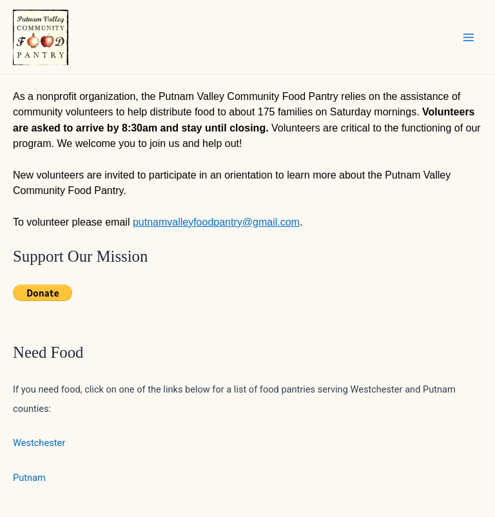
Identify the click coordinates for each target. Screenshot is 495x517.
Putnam (29, 477)
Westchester (39, 443)
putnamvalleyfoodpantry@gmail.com (216, 222)
